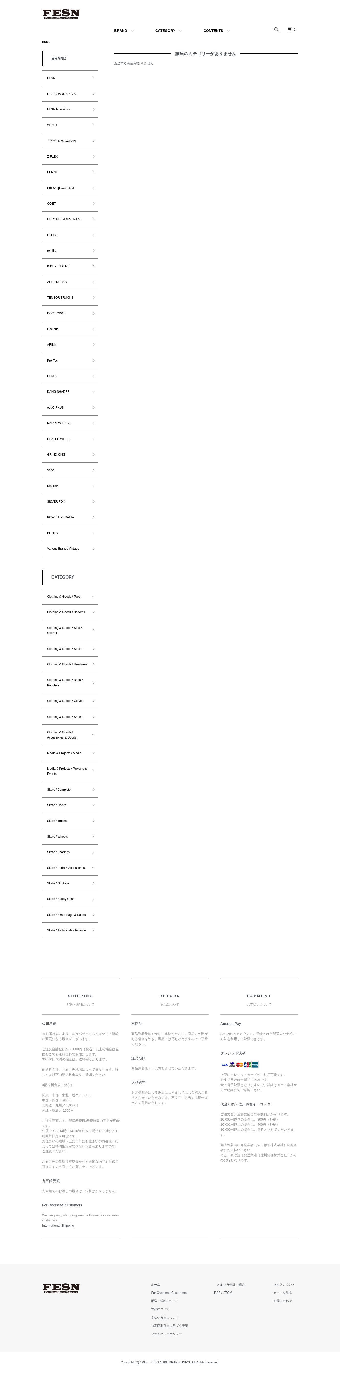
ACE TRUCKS (57, 282)
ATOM (235, 1293)
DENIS (52, 376)
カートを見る (285, 1293)
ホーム (164, 1285)
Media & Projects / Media (64, 753)
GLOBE (52, 235)
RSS (225, 1293)
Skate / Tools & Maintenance (66, 931)
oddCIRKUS (55, 408)
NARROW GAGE (59, 423)
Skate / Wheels (57, 837)
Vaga (50, 470)
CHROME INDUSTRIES (63, 220)
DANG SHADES (58, 392)
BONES (52, 533)
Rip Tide (52, 486)
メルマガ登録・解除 (237, 1285)
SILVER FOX (56, 502)
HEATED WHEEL (59, 439)
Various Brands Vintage (63, 549)
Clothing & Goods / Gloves (65, 701)
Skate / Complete (59, 790)
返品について (169, 1309)
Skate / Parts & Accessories (66, 868)
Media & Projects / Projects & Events (67, 771)
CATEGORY (165, 31)
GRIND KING (56, 455)
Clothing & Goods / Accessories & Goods (62, 735)
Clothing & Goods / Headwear (67, 665)
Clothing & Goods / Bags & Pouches (65, 683)
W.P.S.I (52, 126)
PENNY (52, 173)
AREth (51, 345)
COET (51, 204)
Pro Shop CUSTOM (60, 188)
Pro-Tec (52, 361)
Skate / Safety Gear (60, 899)
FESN (51, 78)
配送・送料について (174, 1301)
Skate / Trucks (57, 821)
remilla (51, 251)
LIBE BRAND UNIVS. (62, 94)
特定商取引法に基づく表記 (179, 1326)
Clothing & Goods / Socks (64, 649)
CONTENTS (213, 31)
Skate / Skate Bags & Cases (66, 915)
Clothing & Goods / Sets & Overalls (65, 631)
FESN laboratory (58, 110)
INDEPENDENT (58, 267)
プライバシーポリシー (175, 1334)
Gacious (52, 329)
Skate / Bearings (58, 853)
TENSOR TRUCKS (60, 298)
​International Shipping (58, 1226)
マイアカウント (286, 1285)
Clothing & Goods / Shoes (64, 717)
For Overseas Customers (177, 1293)
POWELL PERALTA (60, 518)
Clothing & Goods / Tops (63, 597)
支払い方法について (174, 1318)
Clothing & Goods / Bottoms (66, 613)
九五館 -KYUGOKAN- (62, 141)
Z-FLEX (52, 157)
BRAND (120, 31)
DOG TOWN (55, 314)
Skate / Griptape (58, 884)
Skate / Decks (56, 805)
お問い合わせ (285, 1301)
